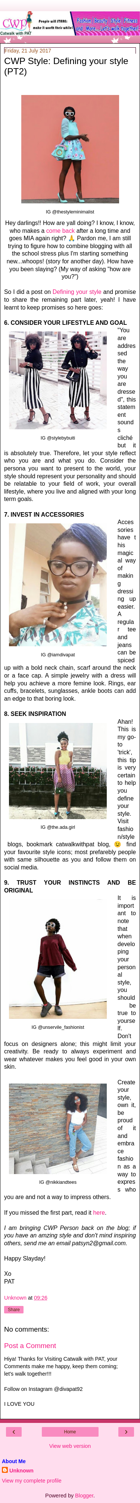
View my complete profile (32, 1481)
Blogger (84, 1496)
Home (70, 1431)
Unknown (21, 1471)
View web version (70, 1446)
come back (60, 231)
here (99, 1212)
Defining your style (77, 292)
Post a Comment (30, 1346)
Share (14, 1309)
